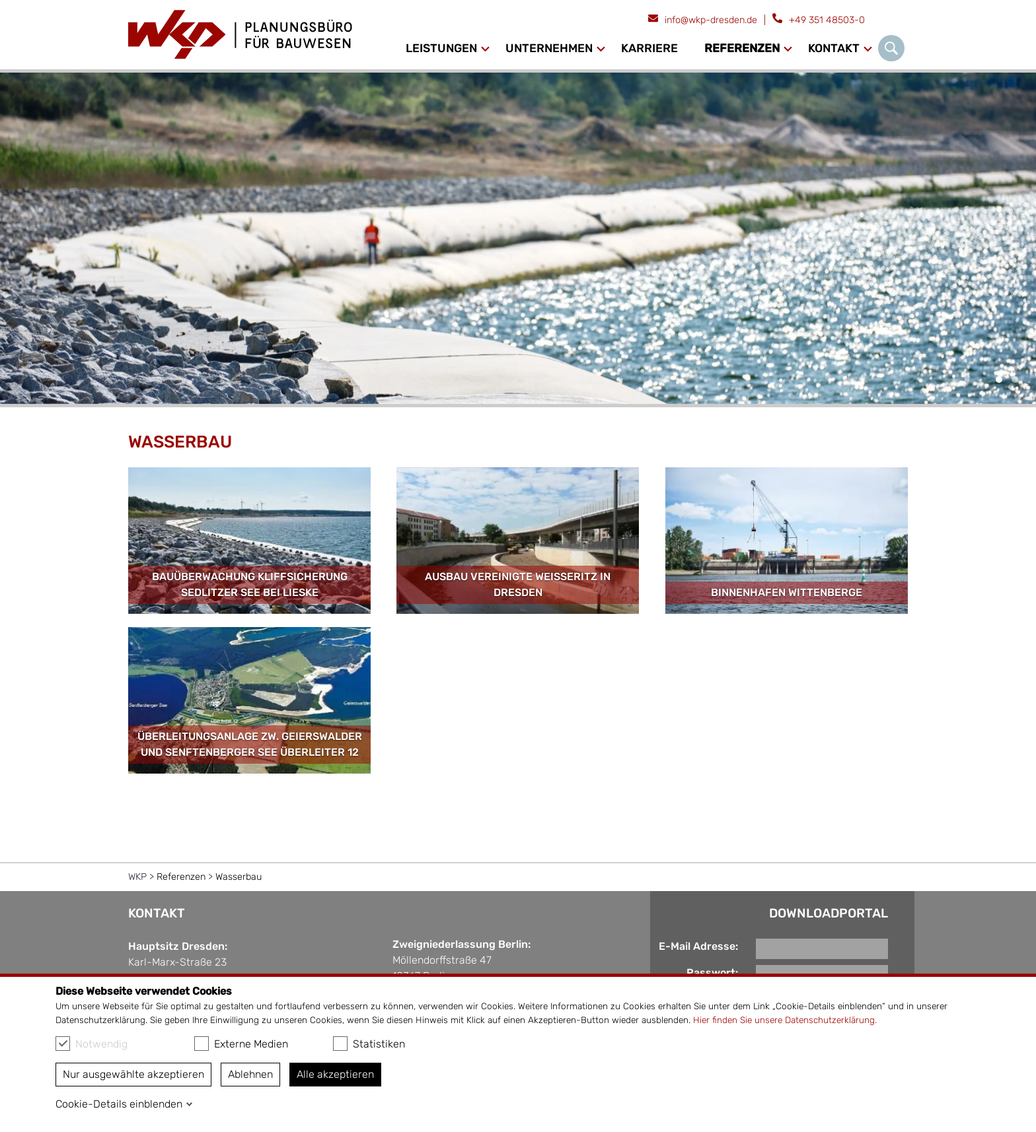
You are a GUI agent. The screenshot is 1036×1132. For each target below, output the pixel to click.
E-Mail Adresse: (698, 946)
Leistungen (441, 48)
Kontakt (834, 48)
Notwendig (92, 1043)
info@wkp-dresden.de (711, 20)
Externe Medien (241, 1043)
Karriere (649, 48)
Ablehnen (250, 1074)
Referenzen (742, 48)
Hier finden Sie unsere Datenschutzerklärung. (785, 1020)
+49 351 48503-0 (827, 20)
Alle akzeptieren (335, 1074)
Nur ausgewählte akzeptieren (133, 1074)
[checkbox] (63, 1043)
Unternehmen (549, 48)
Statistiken (369, 1043)
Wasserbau (238, 876)
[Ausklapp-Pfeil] (485, 48)
